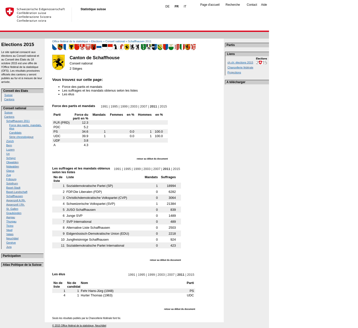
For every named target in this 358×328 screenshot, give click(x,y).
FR (177, 6)
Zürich (10, 141)
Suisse (8, 95)
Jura (8, 246)
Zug (8, 174)
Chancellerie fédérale (240, 67)
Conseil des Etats (15, 91)
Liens (231, 54)
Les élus (68, 94)
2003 (133, 106)
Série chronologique (21, 136)
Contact (252, 4)
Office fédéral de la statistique (70, 41)
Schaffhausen (14, 196)
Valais (9, 234)
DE (167, 6)
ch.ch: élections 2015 (240, 62)
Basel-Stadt (13, 187)
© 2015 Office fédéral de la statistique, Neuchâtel (79, 325)
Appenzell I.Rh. (15, 204)
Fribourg (11, 179)
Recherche (232, 4)
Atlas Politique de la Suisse (22, 265)
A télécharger (235, 82)
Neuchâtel (12, 238)
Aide (264, 4)
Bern (9, 145)
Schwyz (11, 158)
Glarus (10, 170)
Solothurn (12, 183)
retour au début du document (152, 159)
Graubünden (13, 213)
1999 (124, 106)
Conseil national (14, 108)
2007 (143, 106)
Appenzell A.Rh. (16, 200)
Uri (8, 153)
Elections (96, 41)
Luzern (10, 149)
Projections (234, 72)
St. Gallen (12, 208)
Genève (11, 242)
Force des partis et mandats (82, 87)
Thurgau (11, 221)
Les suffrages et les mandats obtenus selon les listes (100, 90)
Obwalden (12, 162)
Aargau (10, 217)
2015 (163, 106)
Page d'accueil (210, 4)
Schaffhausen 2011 (18, 120)
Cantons (9, 99)
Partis (230, 45)
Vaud (9, 229)
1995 (114, 106)
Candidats (15, 132)
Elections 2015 (17, 44)
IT (185, 6)
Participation (12, 256)
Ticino (9, 225)
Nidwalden (12, 166)
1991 (104, 106)
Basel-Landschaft (16, 191)
